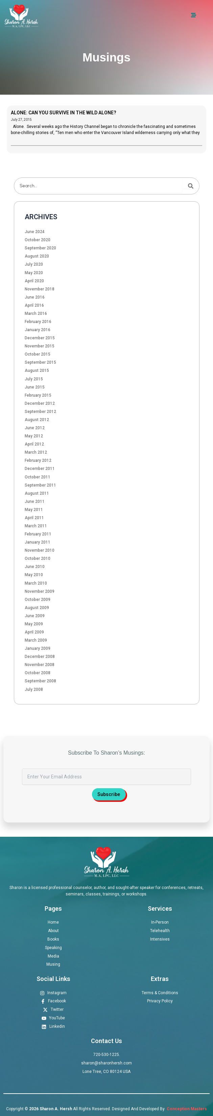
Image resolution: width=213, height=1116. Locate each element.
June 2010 (35, 566)
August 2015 (37, 370)
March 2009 (36, 640)
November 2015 (39, 346)
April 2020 (34, 281)
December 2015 (40, 338)
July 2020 (34, 264)
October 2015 (37, 354)
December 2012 (40, 403)
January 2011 (37, 542)
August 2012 (37, 419)
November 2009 (39, 591)
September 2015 (40, 362)
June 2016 (35, 297)
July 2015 (34, 379)
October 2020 (37, 240)
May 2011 (34, 509)
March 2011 (36, 526)
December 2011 (40, 468)
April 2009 (34, 632)
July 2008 (34, 689)
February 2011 (38, 534)
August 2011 (37, 493)
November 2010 (39, 550)
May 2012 (34, 436)
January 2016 (37, 329)
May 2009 (34, 624)
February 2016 (38, 321)
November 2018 (39, 289)
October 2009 (37, 599)
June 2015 (35, 387)
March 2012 (36, 452)
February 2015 (38, 395)
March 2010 (36, 583)
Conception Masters (186, 1108)
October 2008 (37, 672)
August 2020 (37, 256)
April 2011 (34, 517)
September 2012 (40, 411)
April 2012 (34, 444)
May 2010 (34, 574)
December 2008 (40, 656)
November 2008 (39, 664)
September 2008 (40, 681)
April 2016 (34, 305)
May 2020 (34, 272)
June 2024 (35, 231)
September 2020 (40, 248)
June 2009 (35, 615)
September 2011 (40, 485)
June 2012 (35, 427)
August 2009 (37, 607)
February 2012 (38, 460)
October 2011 (37, 477)
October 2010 (37, 558)
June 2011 (35, 501)
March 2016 (36, 313)
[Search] (190, 186)
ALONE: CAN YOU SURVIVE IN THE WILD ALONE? (63, 112)
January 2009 (37, 648)
